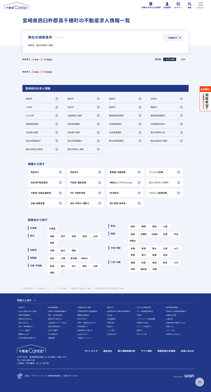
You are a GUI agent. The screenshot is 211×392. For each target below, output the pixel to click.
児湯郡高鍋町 (73, 123)
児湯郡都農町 (115, 132)
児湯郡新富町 (115, 123)
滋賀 (133, 234)
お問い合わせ (187, 350)
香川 (143, 254)
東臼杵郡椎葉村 (74, 140)
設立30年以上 (24, 322)
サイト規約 (146, 350)
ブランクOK (170, 330)
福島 (52, 242)
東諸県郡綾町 (32, 123)
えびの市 (30, 115)
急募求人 (22, 307)
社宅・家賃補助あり (26, 326)
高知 (165, 254)
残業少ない (170, 326)
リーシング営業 (156, 172)
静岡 (143, 226)
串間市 (112, 107)
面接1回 (110, 307)
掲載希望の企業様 (166, 350)
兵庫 (165, 234)
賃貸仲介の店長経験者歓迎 (176, 311)
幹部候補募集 (53, 307)
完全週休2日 (111, 334)
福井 (85, 266)
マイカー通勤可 (24, 330)
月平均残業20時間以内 (27, 338)
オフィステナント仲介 (159, 182)
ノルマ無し (111, 330)
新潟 (52, 266)
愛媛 (154, 254)
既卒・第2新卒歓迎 (55, 315)
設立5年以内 (82, 319)
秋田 (85, 236)
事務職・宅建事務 (118, 172)
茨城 (52, 250)
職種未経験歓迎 (83, 315)
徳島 (133, 254)
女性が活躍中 (53, 330)
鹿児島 (144, 269)
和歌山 (133, 240)
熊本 (165, 262)
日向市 (70, 107)
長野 (52, 272)
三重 (165, 226)
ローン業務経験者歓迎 (145, 311)
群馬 (74, 250)
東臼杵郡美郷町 (116, 140)
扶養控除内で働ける (85, 330)
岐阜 (133, 226)
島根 (143, 248)
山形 (95, 236)
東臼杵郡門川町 (157, 132)
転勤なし (110, 326)
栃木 (63, 250)
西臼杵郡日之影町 (34, 149)
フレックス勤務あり (144, 326)
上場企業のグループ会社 (57, 322)
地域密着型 (111, 319)
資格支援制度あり (54, 326)
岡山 (154, 248)
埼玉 (52, 258)
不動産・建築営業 (78, 182)
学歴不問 (110, 322)
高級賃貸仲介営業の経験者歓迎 (118, 311)
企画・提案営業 (38, 203)
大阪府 (154, 234)
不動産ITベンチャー (85, 338)
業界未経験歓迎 (24, 315)
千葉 (63, 258)
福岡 (133, 262)
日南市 (153, 98)
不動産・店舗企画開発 (41, 192)
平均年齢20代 (53, 334)
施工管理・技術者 (118, 203)
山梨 (95, 266)
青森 (52, 236)
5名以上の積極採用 (144, 307)
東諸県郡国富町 (157, 115)
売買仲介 (74, 172)
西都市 (153, 107)
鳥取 (133, 248)
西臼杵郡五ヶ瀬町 (75, 149)
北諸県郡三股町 (74, 115)
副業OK (139, 330)
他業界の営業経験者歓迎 (57, 311)
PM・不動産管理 (77, 192)
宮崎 (133, 269)
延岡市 (112, 98)
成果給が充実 (171, 315)
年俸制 (139, 315)
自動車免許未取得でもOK (175, 322)
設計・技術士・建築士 (79, 203)
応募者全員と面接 (84, 307)
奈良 (176, 234)
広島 (165, 248)
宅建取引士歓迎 (142, 322)
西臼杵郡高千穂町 (158, 140)
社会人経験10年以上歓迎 (28, 311)
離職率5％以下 (24, 334)
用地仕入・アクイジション (121, 182)
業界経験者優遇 (172, 307)
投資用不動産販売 (39, 182)
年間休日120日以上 (173, 334)
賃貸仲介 (35, 172)
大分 (176, 262)
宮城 (74, 236)
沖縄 (154, 269)
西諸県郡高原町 (116, 115)
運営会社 (107, 350)
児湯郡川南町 (73, 132)
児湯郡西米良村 (157, 123)
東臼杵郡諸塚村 (33, 140)
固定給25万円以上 (25, 319)
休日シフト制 (142, 334)
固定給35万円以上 (55, 319)
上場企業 (169, 319)
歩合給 (109, 315)
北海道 (52, 228)
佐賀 (143, 262)
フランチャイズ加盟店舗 (146, 319)
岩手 (63, 236)
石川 (74, 266)
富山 (63, 266)
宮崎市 (29, 98)
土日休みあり (83, 334)
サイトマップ (91, 350)
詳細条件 (172, 37)
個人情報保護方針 (126, 350)
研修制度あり (83, 326)
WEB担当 (114, 192)
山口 (176, 248)
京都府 (144, 234)
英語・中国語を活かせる (87, 322)
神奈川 (84, 258)
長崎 (154, 262)
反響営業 (51, 338)
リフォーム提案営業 (158, 192)
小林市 (29, 107)
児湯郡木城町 (32, 132)
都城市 (70, 98)
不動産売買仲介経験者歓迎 (87, 311)
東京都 (74, 258)
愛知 (154, 226)
